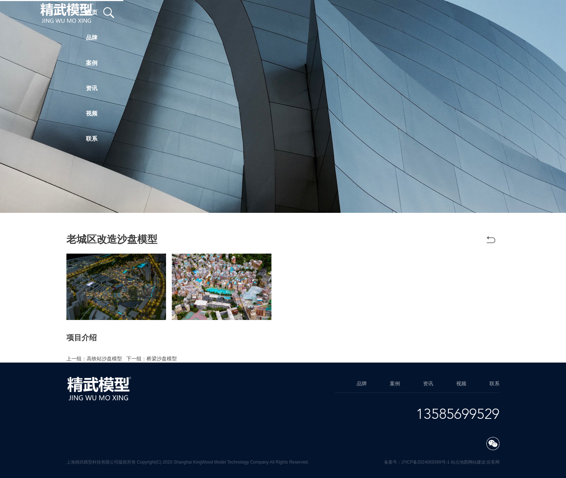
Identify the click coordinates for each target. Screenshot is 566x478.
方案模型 (354, 345)
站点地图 (459, 462)
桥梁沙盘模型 (162, 358)
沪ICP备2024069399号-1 (425, 462)
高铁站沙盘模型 (104, 358)
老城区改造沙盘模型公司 (311, 345)
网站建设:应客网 (484, 462)
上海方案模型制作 (127, 352)
